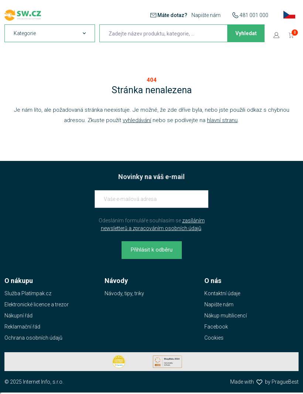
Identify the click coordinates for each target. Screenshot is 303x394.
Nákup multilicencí (225, 316)
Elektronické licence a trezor (36, 304)
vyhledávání (137, 120)
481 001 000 (253, 15)
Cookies (214, 338)
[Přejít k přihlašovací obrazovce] (276, 34)
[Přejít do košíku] (291, 34)
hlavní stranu (222, 120)
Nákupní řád (18, 316)
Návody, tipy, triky (124, 293)
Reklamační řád (22, 327)
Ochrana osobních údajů (33, 338)
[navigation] (49, 33)
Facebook (216, 327)
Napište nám (206, 15)
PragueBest (285, 382)
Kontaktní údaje (222, 293)
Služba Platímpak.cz (27, 293)
